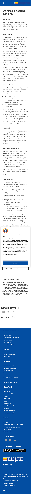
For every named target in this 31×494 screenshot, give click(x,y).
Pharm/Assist (8, 387)
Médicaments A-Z (8, 413)
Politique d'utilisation (9, 485)
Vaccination (7, 342)
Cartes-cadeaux (8, 370)
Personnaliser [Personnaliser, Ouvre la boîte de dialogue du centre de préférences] (15, 258)
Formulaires (6, 398)
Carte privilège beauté (10, 368)
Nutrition (6, 408)
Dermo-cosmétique (9, 354)
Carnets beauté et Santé (10, 382)
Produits (6, 361)
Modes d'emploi (8, 394)
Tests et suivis (7, 340)
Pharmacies (6, 488)
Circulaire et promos (10, 378)
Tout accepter (15, 263)
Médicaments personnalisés (11, 337)
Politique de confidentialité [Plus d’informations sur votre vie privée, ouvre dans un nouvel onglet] (11, 254)
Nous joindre (7, 429)
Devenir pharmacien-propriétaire (13, 424)
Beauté (6, 350)
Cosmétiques (7, 356)
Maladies (6, 396)
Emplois (5, 422)
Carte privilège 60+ (9, 366)
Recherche (6, 391)
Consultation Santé (9, 345)
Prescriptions (7, 335)
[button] (3, 311)
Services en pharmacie (11, 331)
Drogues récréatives (9, 410)
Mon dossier (7, 432)
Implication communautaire (11, 427)
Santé (5, 401)
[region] (15, 247)
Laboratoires (7, 403)
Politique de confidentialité (10, 480)
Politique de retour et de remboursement (15, 474)
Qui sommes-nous (8, 483)
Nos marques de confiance (11, 373)
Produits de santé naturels (11, 406)
